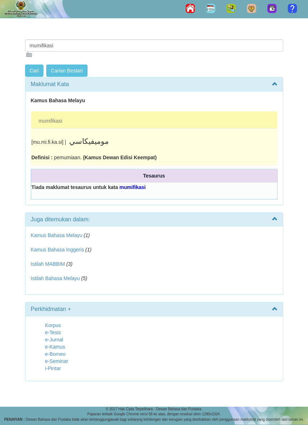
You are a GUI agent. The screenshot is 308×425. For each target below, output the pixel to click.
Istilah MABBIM (48, 264)
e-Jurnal (54, 340)
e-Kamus (55, 347)
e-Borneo (55, 354)
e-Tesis (53, 332)
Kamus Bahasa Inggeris (57, 249)
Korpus (53, 325)
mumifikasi (50, 121)
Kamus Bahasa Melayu (57, 235)
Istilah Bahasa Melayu (55, 278)
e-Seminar (56, 361)
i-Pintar (53, 368)
